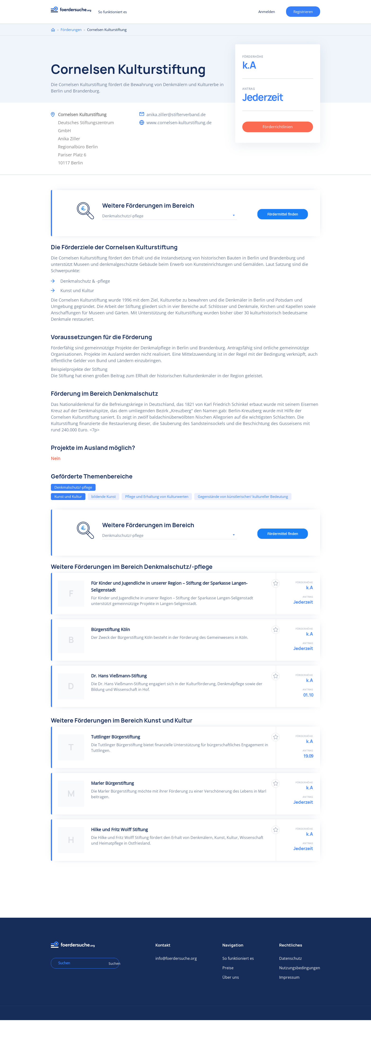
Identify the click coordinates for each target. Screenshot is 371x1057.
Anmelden (266, 11)
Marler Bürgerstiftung (112, 783)
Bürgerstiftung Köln (110, 629)
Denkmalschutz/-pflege (73, 487)
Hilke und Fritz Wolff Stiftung (119, 829)
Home (53, 29)
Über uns (230, 977)
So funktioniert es (112, 11)
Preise (228, 967)
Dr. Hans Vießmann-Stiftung (119, 676)
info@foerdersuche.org (176, 958)
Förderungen (71, 29)
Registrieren (303, 11)
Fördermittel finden (282, 214)
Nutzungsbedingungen (299, 967)
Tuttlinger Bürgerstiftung (115, 737)
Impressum (289, 977)
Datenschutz (290, 958)
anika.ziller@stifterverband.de (176, 114)
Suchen (112, 963)
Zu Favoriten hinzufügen (275, 583)
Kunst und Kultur (68, 496)
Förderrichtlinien (278, 126)
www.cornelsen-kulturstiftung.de (179, 122)
